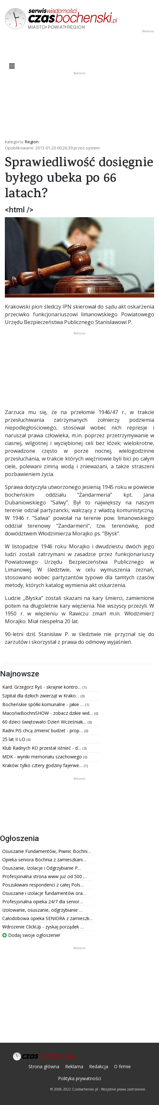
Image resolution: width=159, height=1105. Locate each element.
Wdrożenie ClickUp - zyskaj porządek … (43, 927)
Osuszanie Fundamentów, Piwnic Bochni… (46, 851)
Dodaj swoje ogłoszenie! (31, 935)
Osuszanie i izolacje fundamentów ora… (44, 893)
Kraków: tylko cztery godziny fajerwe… (43, 765)
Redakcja (98, 1066)
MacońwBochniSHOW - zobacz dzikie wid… (48, 713)
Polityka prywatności (79, 1078)
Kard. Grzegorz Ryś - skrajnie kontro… (42, 687)
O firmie (122, 1066)
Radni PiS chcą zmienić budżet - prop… (43, 730)
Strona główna (43, 1066)
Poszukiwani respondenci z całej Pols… (43, 885)
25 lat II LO (14, 739)
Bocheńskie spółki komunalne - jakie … (43, 704)
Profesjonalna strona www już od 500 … (44, 876)
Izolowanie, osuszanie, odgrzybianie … (42, 910)
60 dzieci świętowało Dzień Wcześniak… (45, 722)
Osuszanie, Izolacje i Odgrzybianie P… (41, 868)
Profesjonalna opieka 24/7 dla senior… (42, 901)
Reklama (74, 1066)
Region (32, 142)
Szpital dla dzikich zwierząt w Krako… (41, 696)
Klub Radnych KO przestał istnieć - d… (42, 748)
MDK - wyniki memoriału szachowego (42, 757)
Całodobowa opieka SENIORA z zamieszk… (47, 918)
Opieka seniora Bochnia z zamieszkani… (44, 860)
